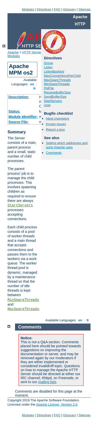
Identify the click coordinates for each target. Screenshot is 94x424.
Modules (28, 9)
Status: (14, 111)
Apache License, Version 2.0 (56, 404)
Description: (19, 97)
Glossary (69, 9)
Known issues (56, 124)
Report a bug (55, 129)
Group (48, 63)
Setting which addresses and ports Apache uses (66, 145)
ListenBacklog (54, 71)
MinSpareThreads (23, 300)
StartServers (20, 205)
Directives (44, 9)
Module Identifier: (23, 117)
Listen (48, 67)
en (32, 84)
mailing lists (47, 382)
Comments (54, 153)
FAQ (57, 9)
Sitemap (84, 9)
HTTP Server (31, 52)
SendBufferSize (55, 96)
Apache (13, 52)
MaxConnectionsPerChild (62, 76)
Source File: (19, 122)
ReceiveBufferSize (57, 92)
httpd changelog (57, 118)
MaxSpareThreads (23, 309)
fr (35, 88)
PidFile (49, 88)
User (47, 105)
